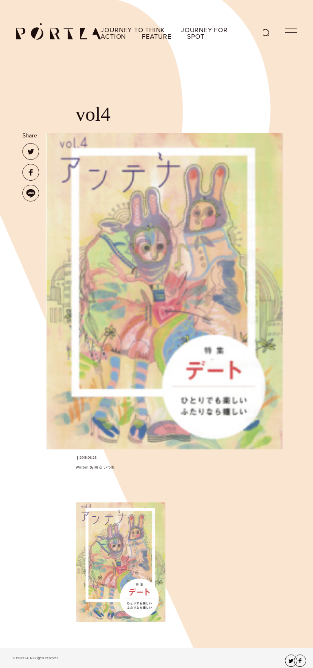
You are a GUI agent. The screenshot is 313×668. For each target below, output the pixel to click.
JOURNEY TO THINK (133, 30)
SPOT (195, 37)
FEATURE (157, 37)
